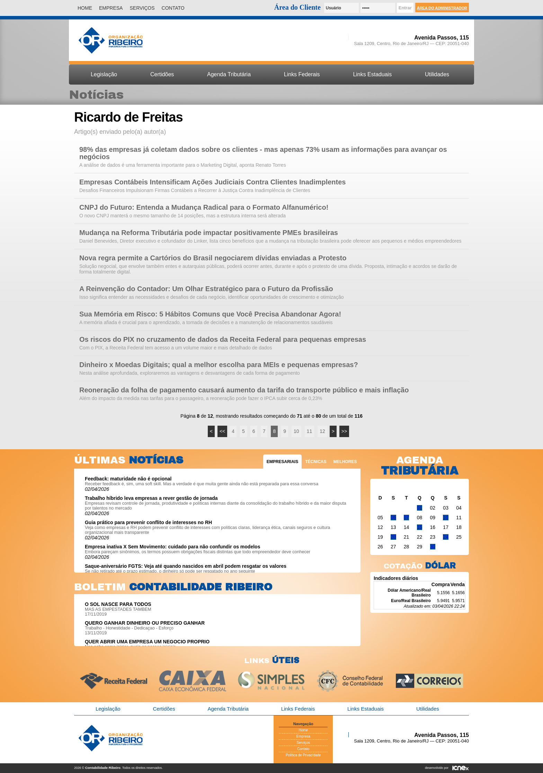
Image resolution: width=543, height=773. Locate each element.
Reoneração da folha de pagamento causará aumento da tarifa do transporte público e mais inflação (244, 390)
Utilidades (437, 74)
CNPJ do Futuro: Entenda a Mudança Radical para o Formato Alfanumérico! (203, 207)
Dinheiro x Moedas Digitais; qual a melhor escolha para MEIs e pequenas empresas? (218, 364)
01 (419, 508)
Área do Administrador (442, 8)
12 (322, 431)
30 (433, 546)
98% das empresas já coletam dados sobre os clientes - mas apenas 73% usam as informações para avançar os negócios (263, 153)
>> (344, 431)
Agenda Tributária (229, 74)
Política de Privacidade (303, 755)
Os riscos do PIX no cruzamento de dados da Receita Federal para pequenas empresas (222, 339)
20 (393, 537)
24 (445, 537)
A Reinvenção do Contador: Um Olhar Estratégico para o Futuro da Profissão (206, 289)
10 (296, 431)
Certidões (162, 74)
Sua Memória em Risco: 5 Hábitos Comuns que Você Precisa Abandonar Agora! (210, 314)
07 (406, 517)
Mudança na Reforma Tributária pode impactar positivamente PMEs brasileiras (208, 232)
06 (393, 517)
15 (419, 527)
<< (222, 431)
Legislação (104, 74)
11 (309, 431)
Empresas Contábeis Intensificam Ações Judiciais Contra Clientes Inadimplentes (212, 182)
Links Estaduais (372, 74)
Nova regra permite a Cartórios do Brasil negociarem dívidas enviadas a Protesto (212, 258)
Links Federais (302, 74)
